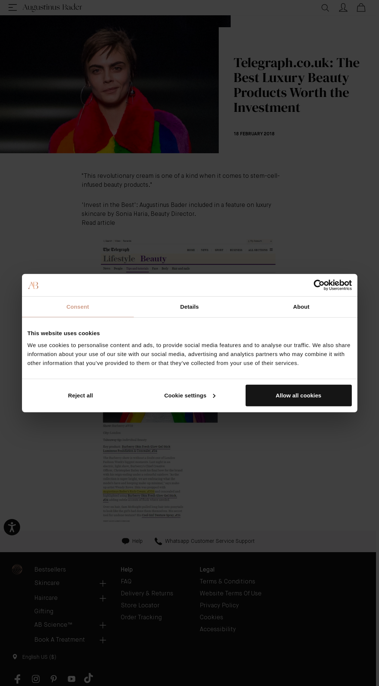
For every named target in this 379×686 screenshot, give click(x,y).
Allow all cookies (299, 395)
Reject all (80, 395)
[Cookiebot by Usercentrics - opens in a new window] (319, 285)
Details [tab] (189, 306)
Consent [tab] (77, 306)
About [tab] (301, 306)
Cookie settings (189, 395)
